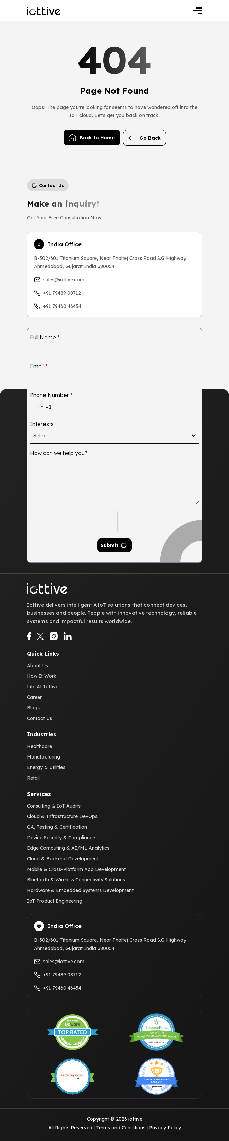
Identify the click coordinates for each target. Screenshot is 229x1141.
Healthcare (39, 746)
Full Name (45, 337)
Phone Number (51, 395)
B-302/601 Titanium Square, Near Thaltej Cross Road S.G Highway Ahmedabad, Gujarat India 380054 (110, 262)
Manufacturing (43, 757)
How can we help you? (58, 453)
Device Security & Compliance (61, 837)
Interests (42, 424)
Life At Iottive (42, 686)
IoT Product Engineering (54, 901)
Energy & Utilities (46, 767)
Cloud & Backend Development (63, 858)
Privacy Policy (165, 1128)
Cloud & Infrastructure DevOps (62, 816)
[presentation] (73, 521)
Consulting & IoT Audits (54, 806)
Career (34, 697)
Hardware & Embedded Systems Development (80, 890)
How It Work (41, 676)
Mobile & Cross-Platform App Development (76, 869)
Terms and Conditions (120, 1128)
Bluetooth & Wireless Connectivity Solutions (76, 879)
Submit (109, 545)
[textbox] (112, 436)
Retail (33, 778)
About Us (37, 665)
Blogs (33, 707)
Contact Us (39, 718)
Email (39, 366)
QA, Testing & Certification (57, 827)
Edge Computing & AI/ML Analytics (68, 848)
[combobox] (40, 407)
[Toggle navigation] (197, 10)
